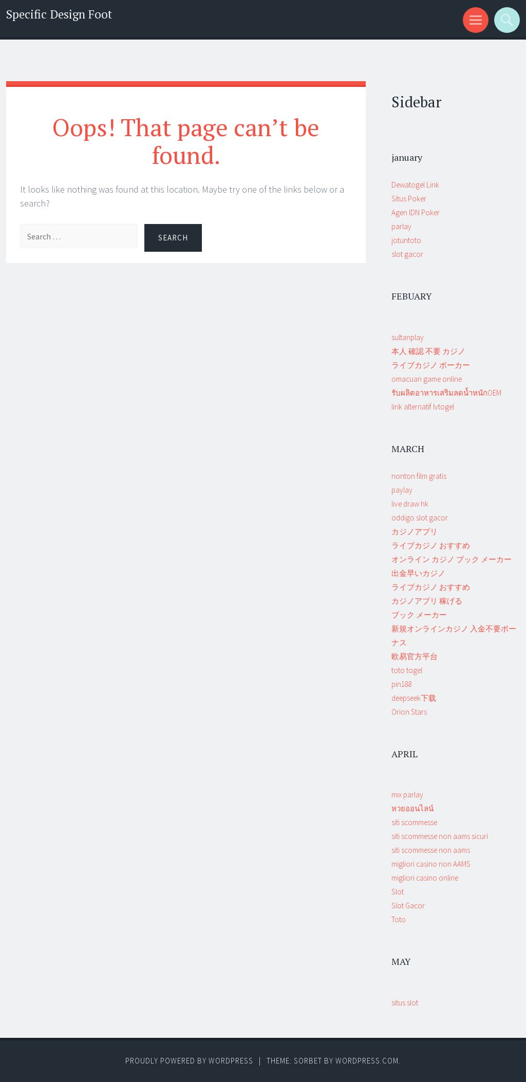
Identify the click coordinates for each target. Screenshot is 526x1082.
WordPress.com (367, 1061)
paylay (401, 490)
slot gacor (407, 254)
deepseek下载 (413, 698)
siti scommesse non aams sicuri (439, 836)
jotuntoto (406, 240)
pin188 (401, 684)
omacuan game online (426, 379)
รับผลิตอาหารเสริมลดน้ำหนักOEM (446, 393)
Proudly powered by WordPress (189, 1061)
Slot (397, 892)
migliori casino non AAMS (431, 864)
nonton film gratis (418, 476)
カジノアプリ (414, 531)
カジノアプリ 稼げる (426, 601)
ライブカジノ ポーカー (430, 365)
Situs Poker (408, 198)
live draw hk (409, 504)
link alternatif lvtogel (422, 407)
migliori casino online (424, 878)
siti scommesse (414, 822)
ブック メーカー (419, 615)
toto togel (406, 670)
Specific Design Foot (59, 14)
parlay (401, 226)
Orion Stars (409, 712)
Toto (398, 919)
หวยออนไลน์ (412, 808)
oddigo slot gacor (419, 518)
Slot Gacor (408, 905)
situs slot (404, 1003)
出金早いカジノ (418, 573)
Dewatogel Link (415, 185)
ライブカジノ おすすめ (430, 545)
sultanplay (407, 337)
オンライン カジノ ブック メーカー (451, 559)
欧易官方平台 (414, 656)
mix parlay (407, 794)
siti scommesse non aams (430, 850)
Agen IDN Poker (415, 212)
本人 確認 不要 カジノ (428, 351)
